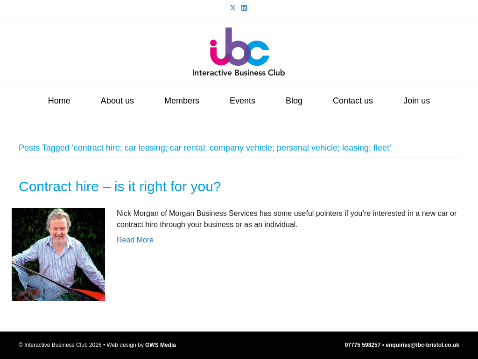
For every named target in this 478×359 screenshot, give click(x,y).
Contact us (353, 100)
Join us (416, 100)
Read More (135, 240)
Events (242, 100)
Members (181, 100)
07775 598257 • (365, 345)
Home (59, 100)
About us (117, 100)
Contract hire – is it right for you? (120, 186)
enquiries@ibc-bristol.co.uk (422, 345)
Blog (294, 100)
